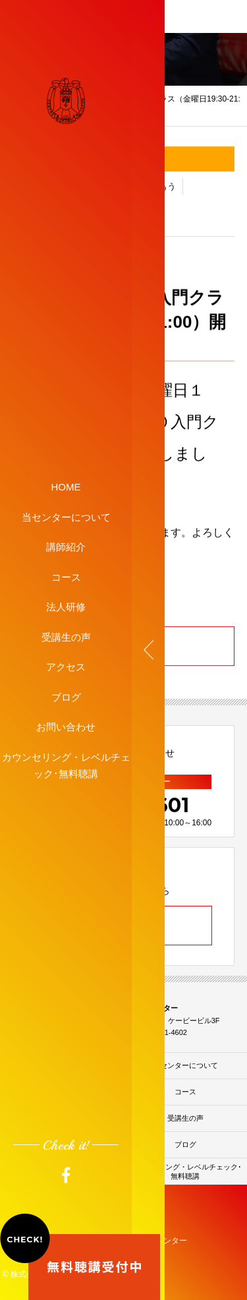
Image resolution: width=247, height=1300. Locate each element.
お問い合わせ (66, 726)
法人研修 (66, 606)
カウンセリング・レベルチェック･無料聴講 (66, 765)
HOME (66, 486)
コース (66, 576)
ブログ (66, 696)
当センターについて (66, 516)
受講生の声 (66, 636)
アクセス (66, 666)
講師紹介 (66, 546)
